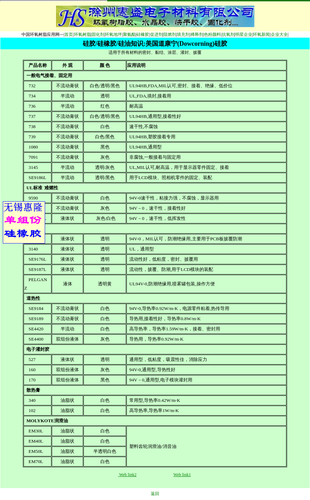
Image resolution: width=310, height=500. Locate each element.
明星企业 (243, 34)
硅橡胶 (142, 34)
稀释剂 (197, 34)
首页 (68, 34)
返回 (155, 493)
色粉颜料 (212, 34)
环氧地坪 (113, 34)
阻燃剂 (169, 34)
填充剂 (183, 34)
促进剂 (156, 34)
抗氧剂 (228, 34)
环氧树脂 (82, 34)
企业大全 (279, 34)
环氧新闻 (261, 34)
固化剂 (98, 34)
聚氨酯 (129, 34)
